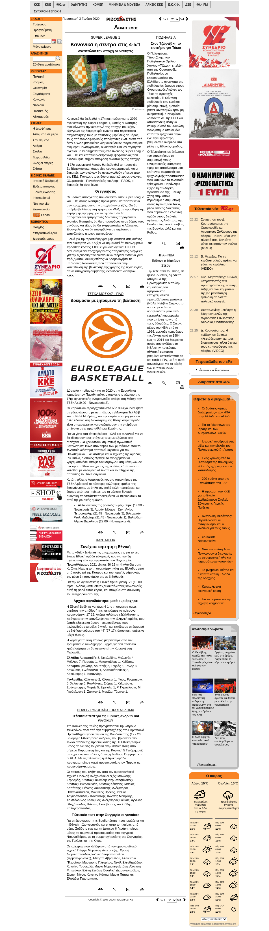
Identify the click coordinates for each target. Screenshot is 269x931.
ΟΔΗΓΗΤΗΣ (79, 4)
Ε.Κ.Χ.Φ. (174, 4)
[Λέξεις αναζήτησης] (44, 59)
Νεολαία (38, 105)
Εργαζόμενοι (41, 93)
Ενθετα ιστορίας (44, 186)
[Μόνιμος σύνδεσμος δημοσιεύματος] (102, 286)
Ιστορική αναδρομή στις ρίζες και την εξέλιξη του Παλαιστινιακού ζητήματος (216, 445)
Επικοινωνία (41, 209)
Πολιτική (38, 76)
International (41, 197)
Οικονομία (40, 88)
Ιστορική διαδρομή (45, 180)
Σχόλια (37, 151)
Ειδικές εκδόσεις (44, 192)
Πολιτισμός (40, 111)
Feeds (41, 215)
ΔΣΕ (188, 4)
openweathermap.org (224, 924)
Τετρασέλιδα (41, 157)
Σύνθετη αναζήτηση (46, 64)
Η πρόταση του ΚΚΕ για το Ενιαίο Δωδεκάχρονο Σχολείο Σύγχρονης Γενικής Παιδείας (214, 499)
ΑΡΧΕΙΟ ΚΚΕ (154, 4)
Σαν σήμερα (41, 140)
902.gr (60, 4)
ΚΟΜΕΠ (98, 4)
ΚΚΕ (37, 4)
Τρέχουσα (40, 24)
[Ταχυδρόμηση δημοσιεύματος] (128, 286)
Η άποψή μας (42, 128)
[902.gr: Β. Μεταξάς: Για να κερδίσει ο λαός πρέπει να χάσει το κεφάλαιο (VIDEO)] (194, 256)
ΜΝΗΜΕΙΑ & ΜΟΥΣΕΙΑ (124, 4)
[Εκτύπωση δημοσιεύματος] (139, 286)
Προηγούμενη (42, 30)
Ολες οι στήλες (43, 163)
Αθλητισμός (41, 116)
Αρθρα (37, 145)
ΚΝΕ (48, 4)
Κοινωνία (39, 99)
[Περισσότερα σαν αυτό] (114, 286)
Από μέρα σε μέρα (45, 134)
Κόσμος (38, 82)
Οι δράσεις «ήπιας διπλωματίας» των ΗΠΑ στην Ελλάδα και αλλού (214, 412)
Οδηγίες (38, 227)
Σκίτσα (37, 168)
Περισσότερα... (204, 613)
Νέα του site (41, 203)
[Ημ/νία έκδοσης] (42, 41)
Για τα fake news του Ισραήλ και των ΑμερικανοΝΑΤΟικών (214, 429)
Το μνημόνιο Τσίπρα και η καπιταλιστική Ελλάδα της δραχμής (216, 574)
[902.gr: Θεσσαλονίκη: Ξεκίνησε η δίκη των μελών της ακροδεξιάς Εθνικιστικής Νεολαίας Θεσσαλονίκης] (194, 309)
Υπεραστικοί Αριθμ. (46, 233)
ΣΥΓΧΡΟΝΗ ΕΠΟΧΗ (47, 11)
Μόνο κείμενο (42, 46)
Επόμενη (39, 36)
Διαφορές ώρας (43, 238)
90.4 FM (202, 4)
